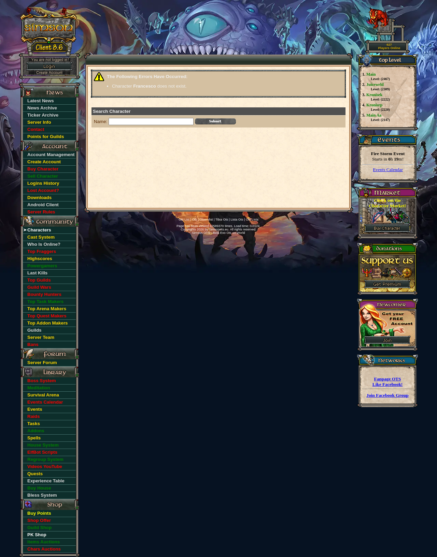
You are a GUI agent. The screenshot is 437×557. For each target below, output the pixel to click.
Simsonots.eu (218, 229)
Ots (194, 219)
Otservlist (206, 219)
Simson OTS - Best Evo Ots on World (218, 233)
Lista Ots (237, 219)
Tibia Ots (221, 219)
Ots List (184, 219)
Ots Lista (252, 219)
